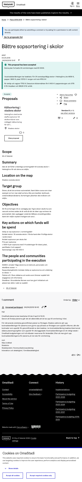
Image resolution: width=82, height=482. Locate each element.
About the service (9, 398)
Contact (5, 389)
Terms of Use (7, 403)
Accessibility (7, 394)
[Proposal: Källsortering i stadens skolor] (14, 124)
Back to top (73, 437)
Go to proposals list (12, 37)
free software (23, 427)
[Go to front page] (14, 5)
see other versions (68, 113)
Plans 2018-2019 (16, 20)
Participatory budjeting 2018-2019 (68, 418)
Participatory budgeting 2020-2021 (65, 410)
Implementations (63, 389)
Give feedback (41, 394)
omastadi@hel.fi (35, 389)
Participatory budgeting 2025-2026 (65, 395)
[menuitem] (76, 299)
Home (4, 20)
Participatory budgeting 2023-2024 (65, 403)
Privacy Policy (8, 408)
